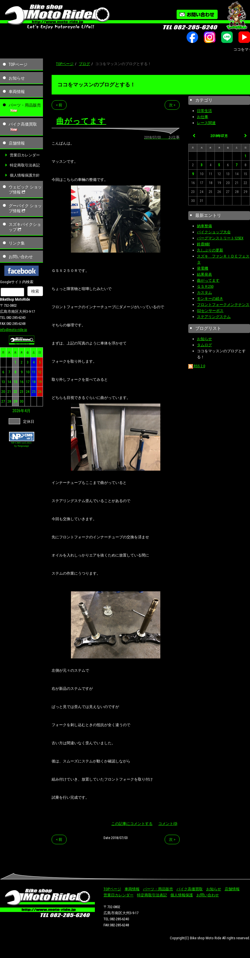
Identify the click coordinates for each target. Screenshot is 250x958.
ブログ (84, 64)
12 (40, 372)
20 (3, 391)
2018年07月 (219, 136)
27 (3, 401)
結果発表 (204, 274)
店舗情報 (17, 143)
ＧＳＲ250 (205, 286)
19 (40, 382)
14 (9, 382)
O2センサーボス (210, 310)
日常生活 (204, 111)
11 (33, 372)
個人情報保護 (181, 895)
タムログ (204, 345)
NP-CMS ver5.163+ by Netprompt (21, 444)
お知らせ (17, 78)
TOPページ (18, 64)
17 (27, 382)
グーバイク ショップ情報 (25, 208)
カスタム (204, 292)
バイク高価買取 (23, 124)
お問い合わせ (21, 256)
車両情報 (17, 91)
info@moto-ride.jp (13, 329)
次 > (172, 105)
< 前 (59, 105)
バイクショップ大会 (214, 232)
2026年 (18, 410)
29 (15, 401)
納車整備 (204, 226)
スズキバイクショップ (25, 227)
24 (27, 391)
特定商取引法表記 (25, 165)
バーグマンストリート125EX (220, 238)
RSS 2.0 (196, 366)
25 (33, 391)
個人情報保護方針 (25, 175)
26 (40, 391)
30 (21, 401)
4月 (28, 410)
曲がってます (208, 280)
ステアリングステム (214, 317)
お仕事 (202, 117)
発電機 (202, 268)
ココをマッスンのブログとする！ (96, 85)
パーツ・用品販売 (25, 105)
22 (15, 391)
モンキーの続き (210, 298)
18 (33, 382)
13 (3, 382)
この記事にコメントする (132, 823)
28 (9, 401)
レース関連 (206, 123)
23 (21, 391)
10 (27, 372)
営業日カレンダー (25, 155)
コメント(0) (167, 823)
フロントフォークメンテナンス (223, 304)
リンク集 (17, 243)
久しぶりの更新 (210, 250)
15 (15, 382)
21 (9, 391)
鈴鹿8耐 (203, 244)
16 (21, 382)
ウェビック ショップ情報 (25, 189)
